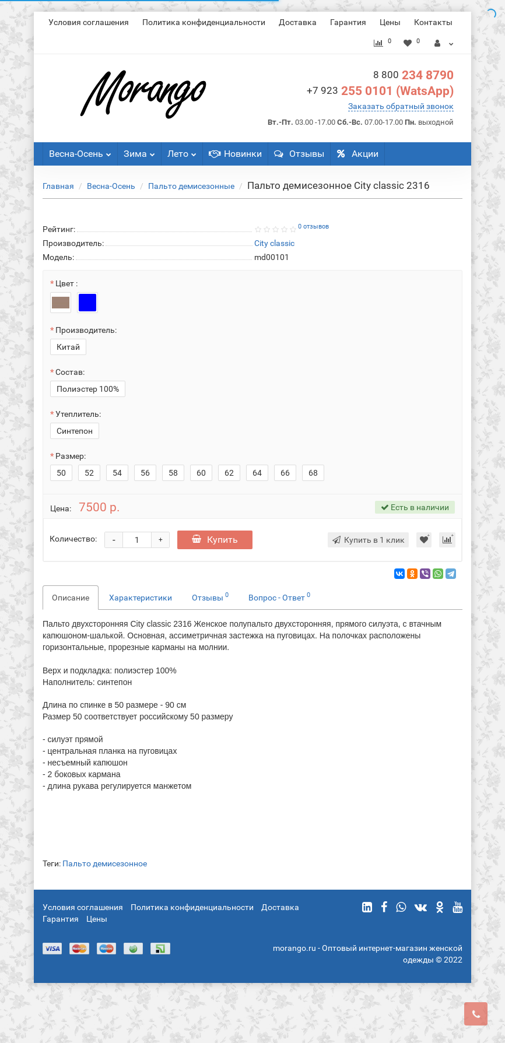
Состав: (70, 372)
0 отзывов (313, 226)
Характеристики (140, 597)
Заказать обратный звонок (401, 106)
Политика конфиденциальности (203, 22)
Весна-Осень (80, 150)
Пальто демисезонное (104, 863)
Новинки (235, 153)
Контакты (433, 22)
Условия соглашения (88, 22)
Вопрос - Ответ (279, 596)
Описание (70, 597)
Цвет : (66, 283)
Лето (182, 150)
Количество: (73, 538)
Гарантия (348, 22)
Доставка (298, 22)
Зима (139, 150)
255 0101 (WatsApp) (380, 91)
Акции (357, 153)
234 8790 (413, 75)
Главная (58, 186)
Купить (215, 539)
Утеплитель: (78, 414)
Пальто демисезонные (191, 186)
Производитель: (86, 330)
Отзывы (299, 153)
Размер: (70, 456)
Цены (390, 22)
